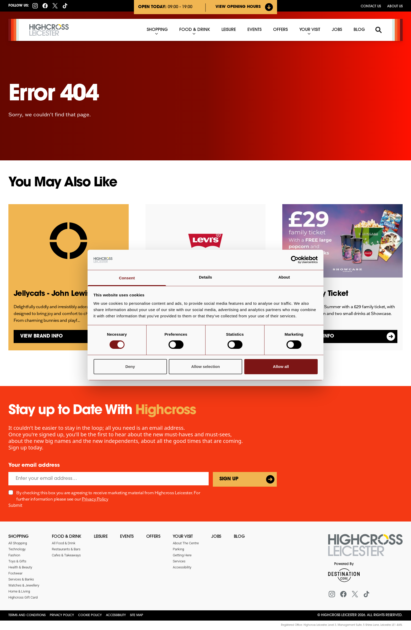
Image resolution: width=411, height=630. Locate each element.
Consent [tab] (127, 278)
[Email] (108, 478)
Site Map (136, 615)
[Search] (378, 30)
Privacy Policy (95, 499)
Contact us (371, 6)
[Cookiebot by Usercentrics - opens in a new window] (295, 260)
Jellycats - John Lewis (52, 294)
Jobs (216, 537)
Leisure (100, 537)
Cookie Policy (90, 615)
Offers (153, 537)
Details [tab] (205, 277)
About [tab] (284, 277)
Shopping (18, 537)
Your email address (34, 465)
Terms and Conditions (27, 615)
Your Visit (183, 537)
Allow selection (205, 366)
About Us (395, 6)
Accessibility (116, 615)
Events (127, 537)
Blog (239, 537)
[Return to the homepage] (365, 548)
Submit (15, 505)
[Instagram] (35, 5)
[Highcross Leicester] (49, 30)
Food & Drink (66, 537)
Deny (130, 366)
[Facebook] (45, 5)
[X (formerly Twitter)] (55, 5)
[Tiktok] (65, 5)
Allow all (281, 366)
